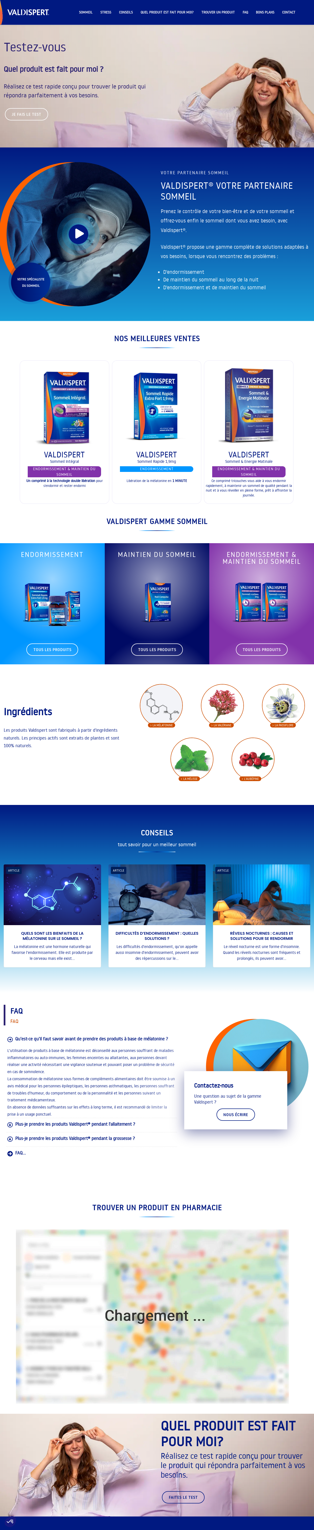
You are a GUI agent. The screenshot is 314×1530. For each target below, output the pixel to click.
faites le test (183, 1497)
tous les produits (52, 649)
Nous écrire (235, 1114)
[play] (78, 234)
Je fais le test (26, 114)
